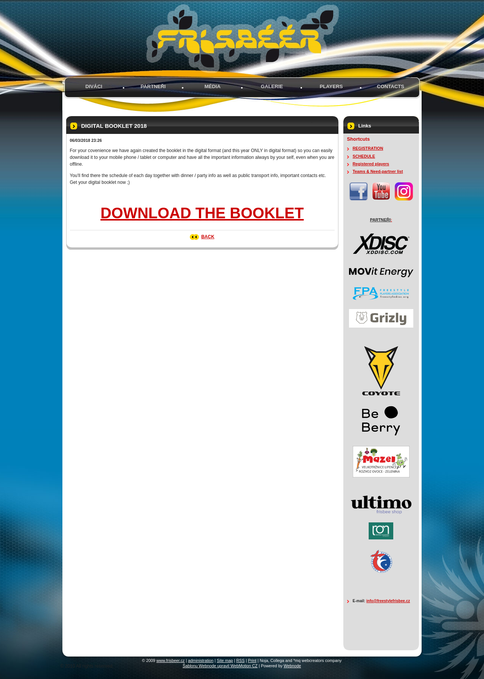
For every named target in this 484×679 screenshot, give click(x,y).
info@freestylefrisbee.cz (388, 601)
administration (200, 660)
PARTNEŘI (153, 86)
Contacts (390, 86)
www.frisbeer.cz (171, 660)
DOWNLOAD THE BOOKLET (202, 213)
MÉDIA (213, 86)
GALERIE (272, 86)
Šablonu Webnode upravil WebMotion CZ (220, 665)
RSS (240, 660)
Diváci (93, 86)
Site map (225, 660)
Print (252, 660)
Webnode (292, 665)
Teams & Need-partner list (378, 171)
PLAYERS (331, 86)
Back (207, 236)
